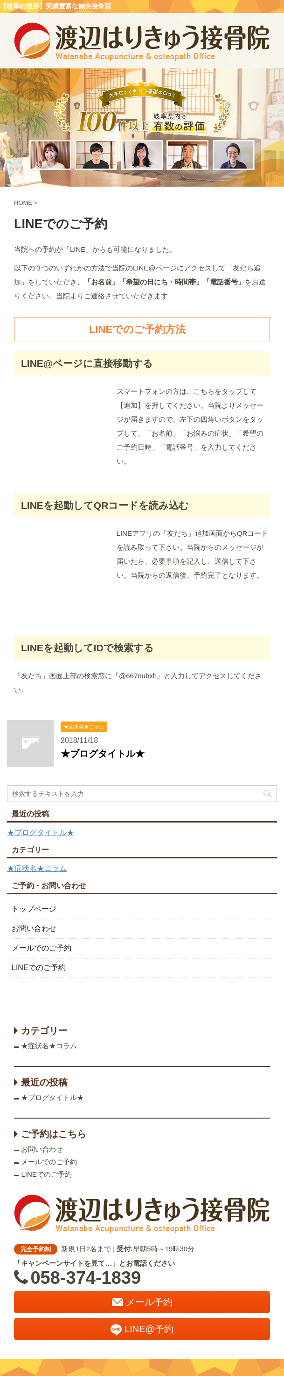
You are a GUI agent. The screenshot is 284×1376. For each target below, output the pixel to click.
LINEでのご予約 (39, 967)
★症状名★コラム (37, 868)
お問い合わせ (34, 928)
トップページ (34, 909)
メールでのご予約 (41, 948)
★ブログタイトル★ (103, 754)
